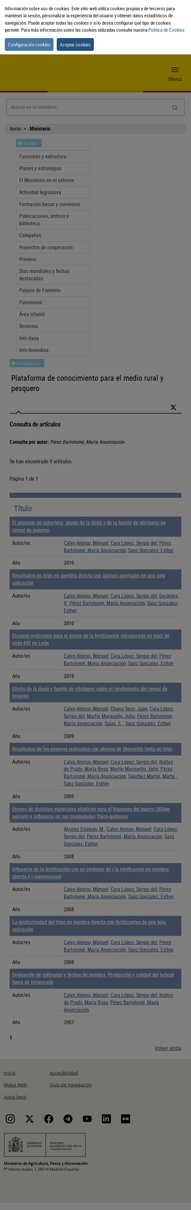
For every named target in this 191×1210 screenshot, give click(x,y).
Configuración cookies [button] (29, 44)
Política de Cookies (166, 30)
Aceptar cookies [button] (75, 44)
